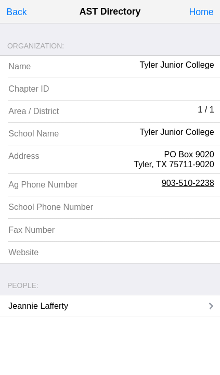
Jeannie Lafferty (38, 305)
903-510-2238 (188, 183)
